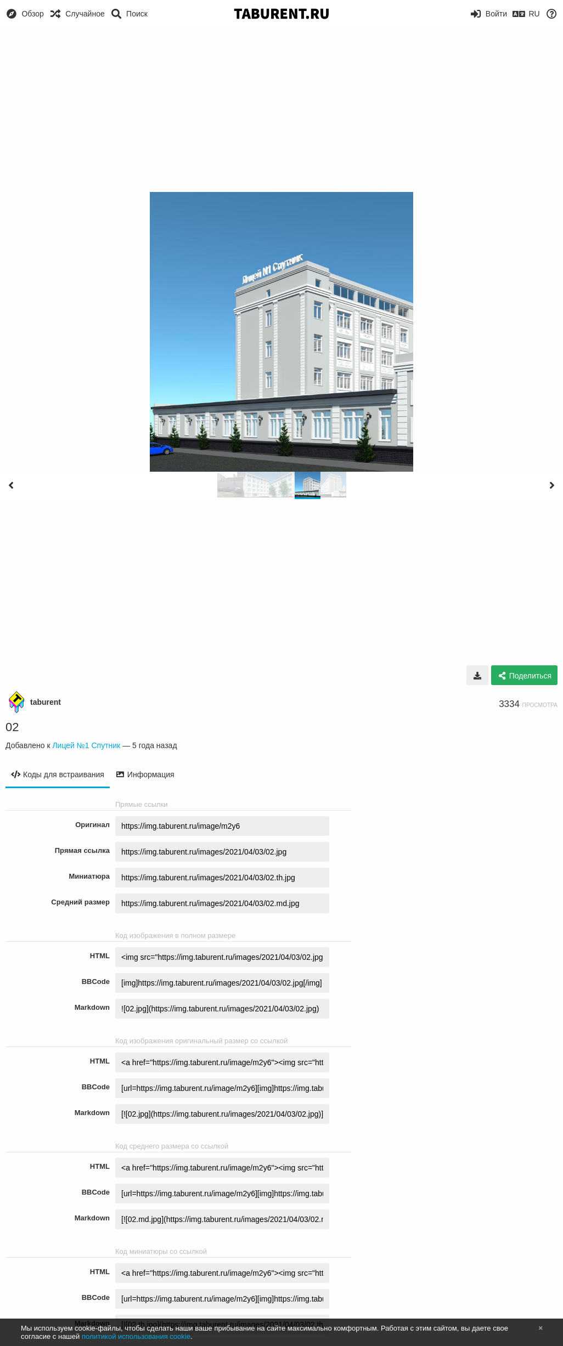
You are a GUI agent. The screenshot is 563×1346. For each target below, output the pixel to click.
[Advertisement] (281, 109)
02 (12, 727)
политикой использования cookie (136, 1336)
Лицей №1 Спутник (86, 745)
